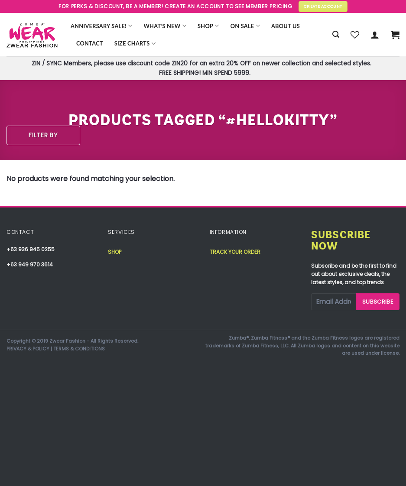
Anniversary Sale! (101, 26)
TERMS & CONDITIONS (79, 348)
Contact (89, 43)
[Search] (335, 34)
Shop (208, 26)
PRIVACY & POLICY (27, 348)
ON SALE (245, 26)
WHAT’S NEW (164, 26)
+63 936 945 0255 (30, 249)
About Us (285, 26)
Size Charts (135, 43)
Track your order (235, 252)
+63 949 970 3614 (29, 264)
